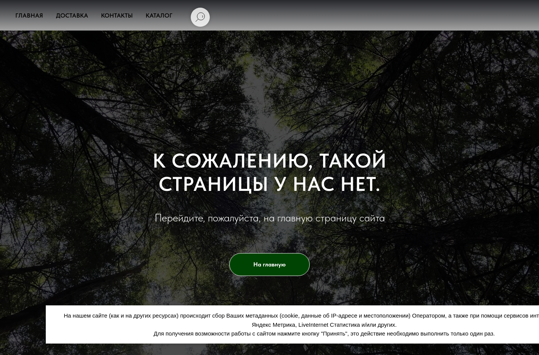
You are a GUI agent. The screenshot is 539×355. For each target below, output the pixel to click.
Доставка (72, 15)
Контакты (117, 15)
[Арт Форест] (362, 46)
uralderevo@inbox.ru (314, 46)
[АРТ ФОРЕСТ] (376, 46)
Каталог (159, 15)
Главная (29, 15)
